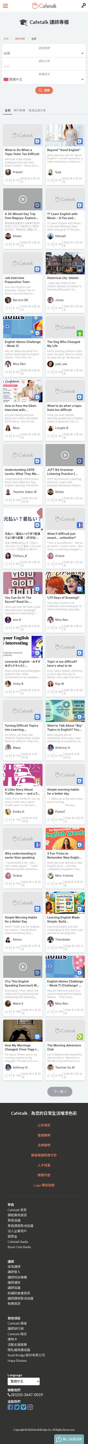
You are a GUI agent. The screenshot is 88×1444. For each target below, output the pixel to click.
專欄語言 (44, 74)
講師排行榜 (16, 1328)
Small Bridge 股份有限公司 (26, 1355)
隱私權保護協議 (19, 1350)
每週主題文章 (37, 110)
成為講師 (14, 1266)
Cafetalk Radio (18, 1241)
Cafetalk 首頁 (17, 1210)
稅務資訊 (14, 1303)
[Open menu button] (5, 6)
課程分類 (44, 61)
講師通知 (14, 1282)
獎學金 (12, 1236)
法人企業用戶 (17, 1231)
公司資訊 (43, 1125)
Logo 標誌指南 (44, 1185)
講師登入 (14, 1272)
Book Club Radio (19, 1247)
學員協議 (14, 1220)
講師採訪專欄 (17, 1277)
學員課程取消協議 (20, 1226)
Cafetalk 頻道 (17, 1323)
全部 (8, 110)
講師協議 (14, 1288)
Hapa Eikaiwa (17, 1360)
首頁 (6, 38)
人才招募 (43, 1165)
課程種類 (44, 48)
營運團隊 (43, 1135)
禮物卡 (12, 1339)
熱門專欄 (19, 110)
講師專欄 (20, 38)
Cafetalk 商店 (17, 1334)
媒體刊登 (43, 1175)
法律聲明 (43, 1145)
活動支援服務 (17, 1344)
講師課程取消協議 (20, 1298)
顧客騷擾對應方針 (44, 1155)
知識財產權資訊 (19, 1293)
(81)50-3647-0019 (27, 1394)
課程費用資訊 (17, 1215)
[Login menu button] (83, 6)
